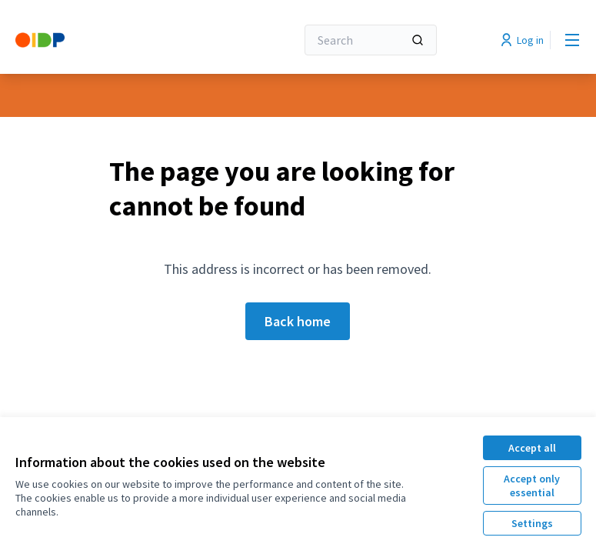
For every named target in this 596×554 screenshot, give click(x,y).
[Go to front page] (117, 40)
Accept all (532, 448)
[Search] (370, 40)
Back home (298, 321)
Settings (532, 523)
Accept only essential (532, 485)
